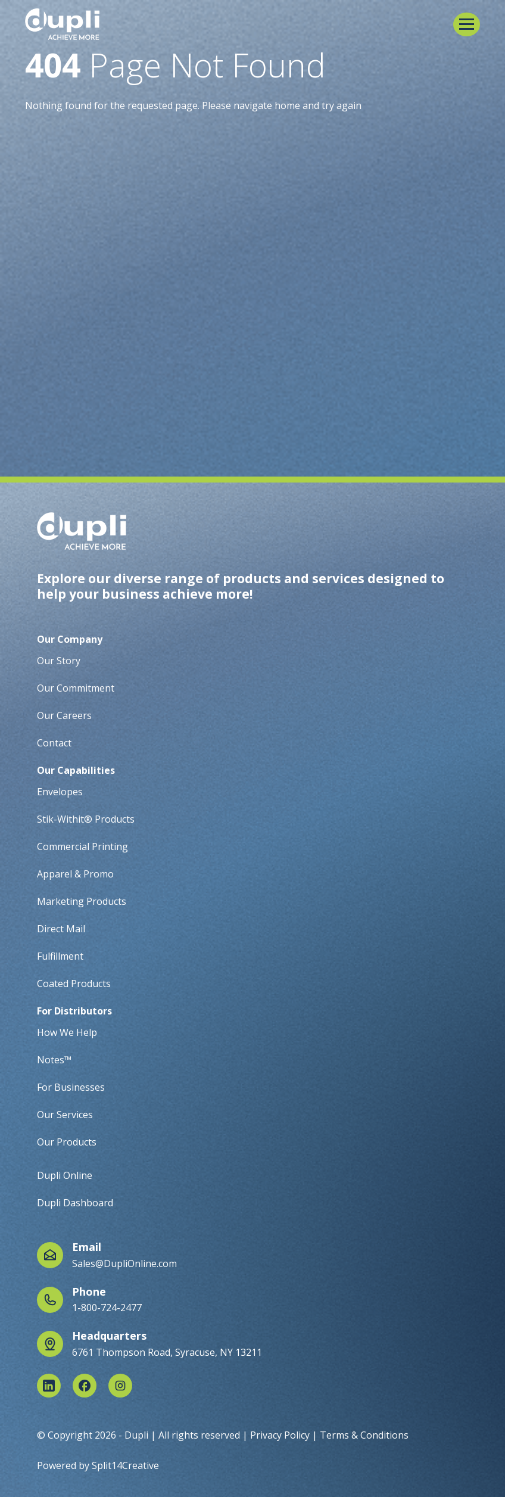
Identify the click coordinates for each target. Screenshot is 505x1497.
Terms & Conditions (364, 1435)
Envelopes (60, 791)
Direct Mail (61, 928)
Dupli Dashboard (75, 1202)
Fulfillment (60, 956)
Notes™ (54, 1059)
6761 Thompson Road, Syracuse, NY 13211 (167, 1352)
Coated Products (74, 983)
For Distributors (74, 1010)
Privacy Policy (280, 1435)
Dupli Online (64, 1175)
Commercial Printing (82, 846)
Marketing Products (81, 901)
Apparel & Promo (75, 873)
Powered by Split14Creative (98, 1465)
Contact (54, 742)
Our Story (58, 660)
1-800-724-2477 (107, 1307)
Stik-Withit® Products (86, 819)
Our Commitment (75, 688)
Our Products (66, 1142)
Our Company (69, 639)
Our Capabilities (76, 770)
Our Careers (64, 715)
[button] (466, 24)
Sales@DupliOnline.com (124, 1263)
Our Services (65, 1114)
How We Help (67, 1032)
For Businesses (71, 1087)
